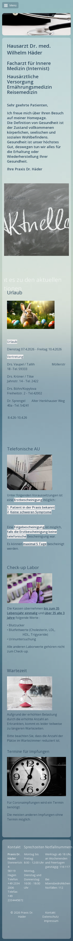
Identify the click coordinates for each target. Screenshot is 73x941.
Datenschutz (50, 916)
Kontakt (50, 912)
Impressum (51, 921)
